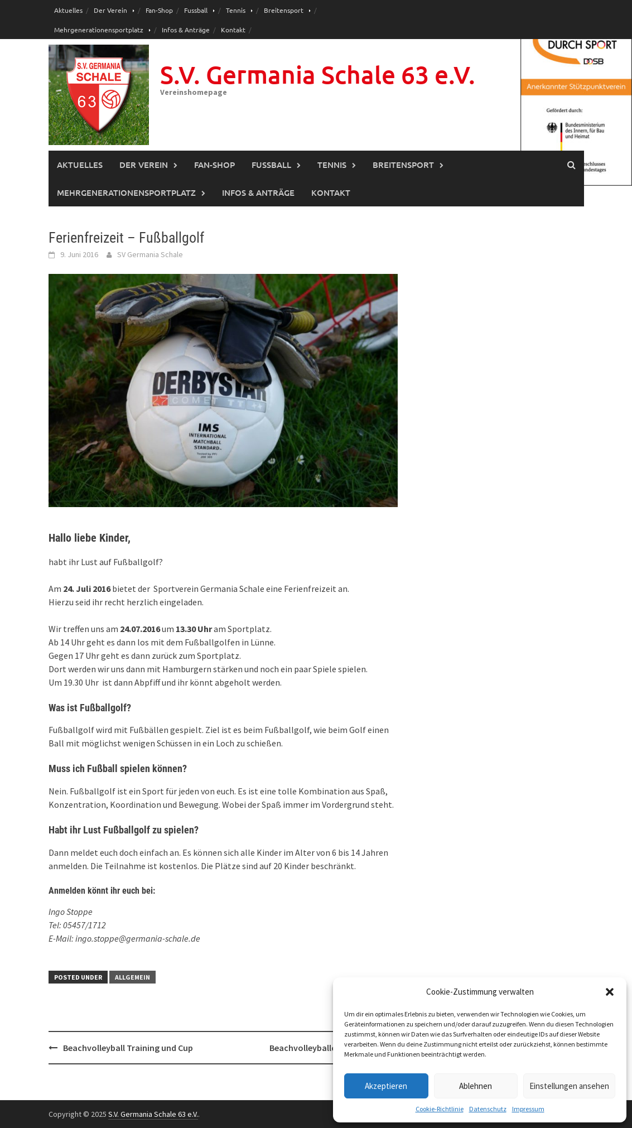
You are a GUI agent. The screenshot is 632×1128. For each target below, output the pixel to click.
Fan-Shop (159, 10)
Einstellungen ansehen (569, 1086)
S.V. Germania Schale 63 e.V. (317, 74)
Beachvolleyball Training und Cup (128, 1047)
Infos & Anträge (186, 29)
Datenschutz (487, 1109)
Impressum (528, 1109)
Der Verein (110, 10)
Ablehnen (475, 1086)
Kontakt (233, 29)
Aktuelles (68, 10)
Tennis (235, 10)
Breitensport (283, 10)
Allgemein (132, 977)
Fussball (196, 10)
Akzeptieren (386, 1086)
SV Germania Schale (150, 254)
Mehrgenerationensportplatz (98, 29)
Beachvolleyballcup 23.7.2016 (326, 1047)
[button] (609, 991)
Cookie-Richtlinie (440, 1109)
